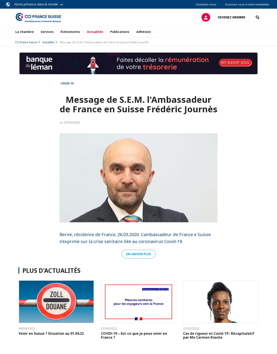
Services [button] (47, 32)
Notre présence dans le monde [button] (36, 4)
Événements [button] (70, 32)
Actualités (95, 32)
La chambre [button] (24, 32)
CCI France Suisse (26, 42)
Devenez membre (231, 17)
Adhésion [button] (143, 32)
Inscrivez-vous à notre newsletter (247, 4)
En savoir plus (138, 254)
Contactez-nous (206, 4)
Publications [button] (119, 32)
